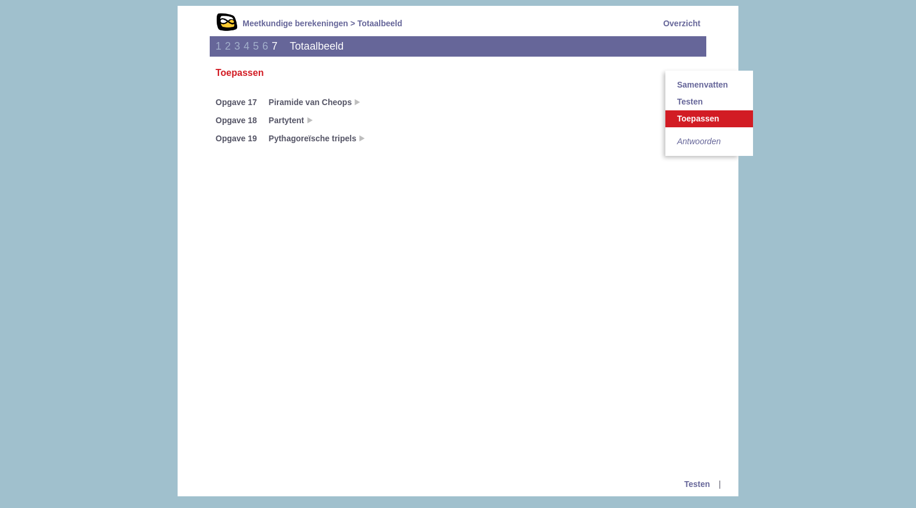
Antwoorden (699, 141)
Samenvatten (702, 84)
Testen (690, 101)
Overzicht (681, 23)
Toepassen (698, 118)
